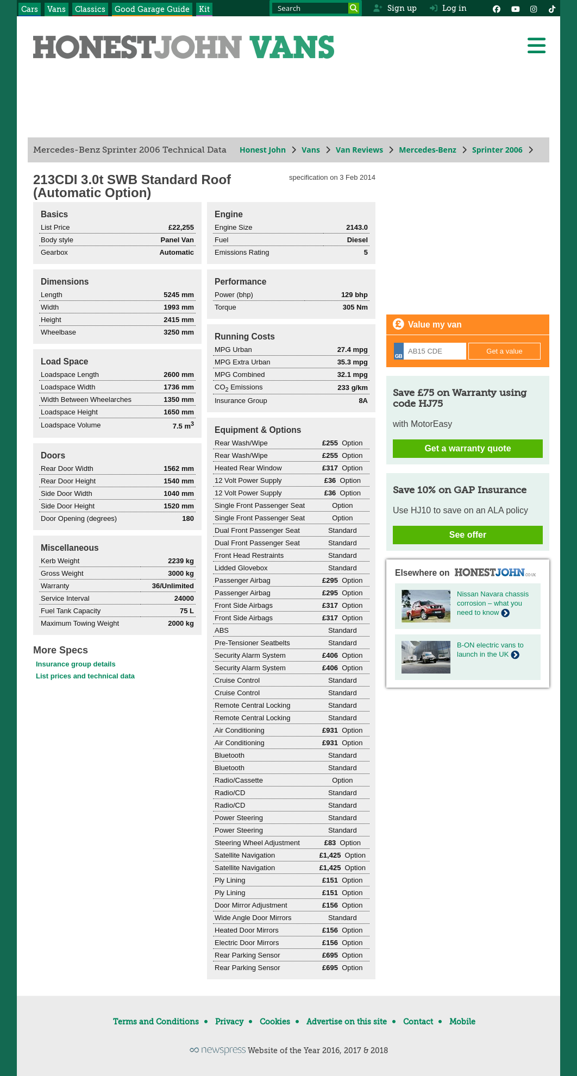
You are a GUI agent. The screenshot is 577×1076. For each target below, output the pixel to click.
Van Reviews (359, 149)
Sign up (395, 8)
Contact (418, 1021)
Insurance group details (76, 664)
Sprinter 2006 (497, 149)
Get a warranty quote (467, 448)
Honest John (263, 149)
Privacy (229, 1021)
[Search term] (315, 8)
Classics (90, 9)
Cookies (275, 1021)
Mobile (462, 1021)
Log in (448, 8)
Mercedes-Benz (427, 149)
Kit (204, 9)
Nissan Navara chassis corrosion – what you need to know (493, 603)
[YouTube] (515, 8)
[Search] (353, 8)
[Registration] (430, 351)
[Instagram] (533, 8)
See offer (467, 534)
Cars (29, 9)
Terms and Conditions (156, 1021)
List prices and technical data (85, 676)
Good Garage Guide (152, 9)
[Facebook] (496, 8)
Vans (56, 9)
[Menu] (536, 45)
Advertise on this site (346, 1021)
